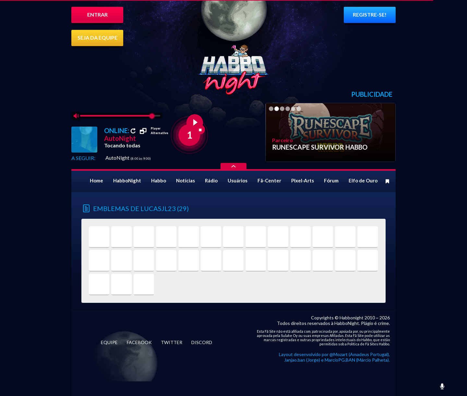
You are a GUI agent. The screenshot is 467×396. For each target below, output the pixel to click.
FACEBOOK (139, 342)
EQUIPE (109, 342)
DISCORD (201, 342)
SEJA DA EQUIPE (97, 37)
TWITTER (171, 342)
